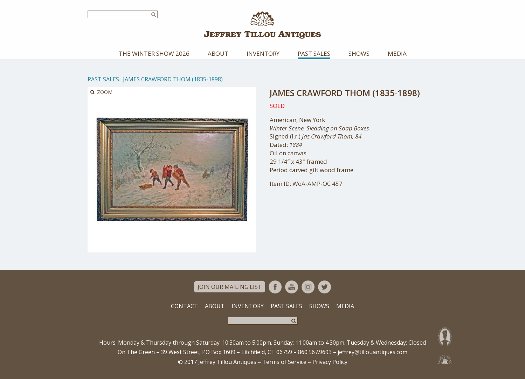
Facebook (275, 287)
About (218, 54)
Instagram (308, 287)
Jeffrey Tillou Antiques (262, 25)
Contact (184, 307)
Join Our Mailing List (230, 287)
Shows (358, 54)
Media (397, 54)
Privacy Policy (329, 362)
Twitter (324, 287)
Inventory (263, 54)
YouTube (291, 287)
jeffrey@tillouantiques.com (372, 353)
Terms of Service (284, 362)
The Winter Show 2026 (154, 54)
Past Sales (314, 54)
